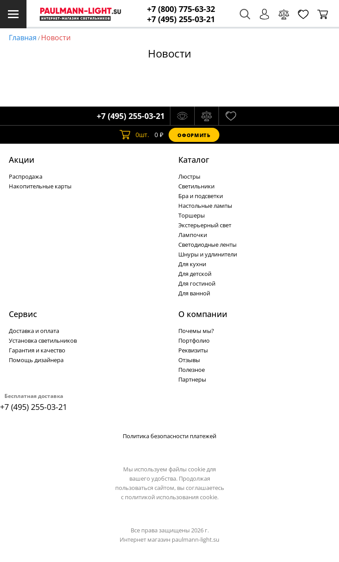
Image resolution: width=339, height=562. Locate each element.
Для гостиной (196, 283)
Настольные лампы (205, 206)
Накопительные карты (40, 186)
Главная (23, 37)
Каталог (193, 159)
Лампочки (192, 235)
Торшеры (191, 215)
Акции (21, 159)
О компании (202, 314)
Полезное (191, 370)
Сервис (23, 314)
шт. (134, 135)
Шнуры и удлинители (207, 254)
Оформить (193, 135)
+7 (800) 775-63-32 (181, 9)
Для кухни (192, 264)
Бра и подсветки (200, 196)
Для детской (194, 274)
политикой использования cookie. (171, 497)
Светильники (196, 186)
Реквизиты (193, 350)
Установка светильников (43, 340)
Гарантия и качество (37, 350)
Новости (56, 37)
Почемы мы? (196, 331)
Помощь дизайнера (36, 360)
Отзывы (189, 360)
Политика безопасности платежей (169, 436)
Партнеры (192, 379)
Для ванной (194, 293)
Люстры (189, 176)
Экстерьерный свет (204, 225)
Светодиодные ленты (207, 245)
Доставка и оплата (34, 331)
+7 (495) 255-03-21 (181, 19)
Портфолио (194, 340)
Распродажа (25, 176)
